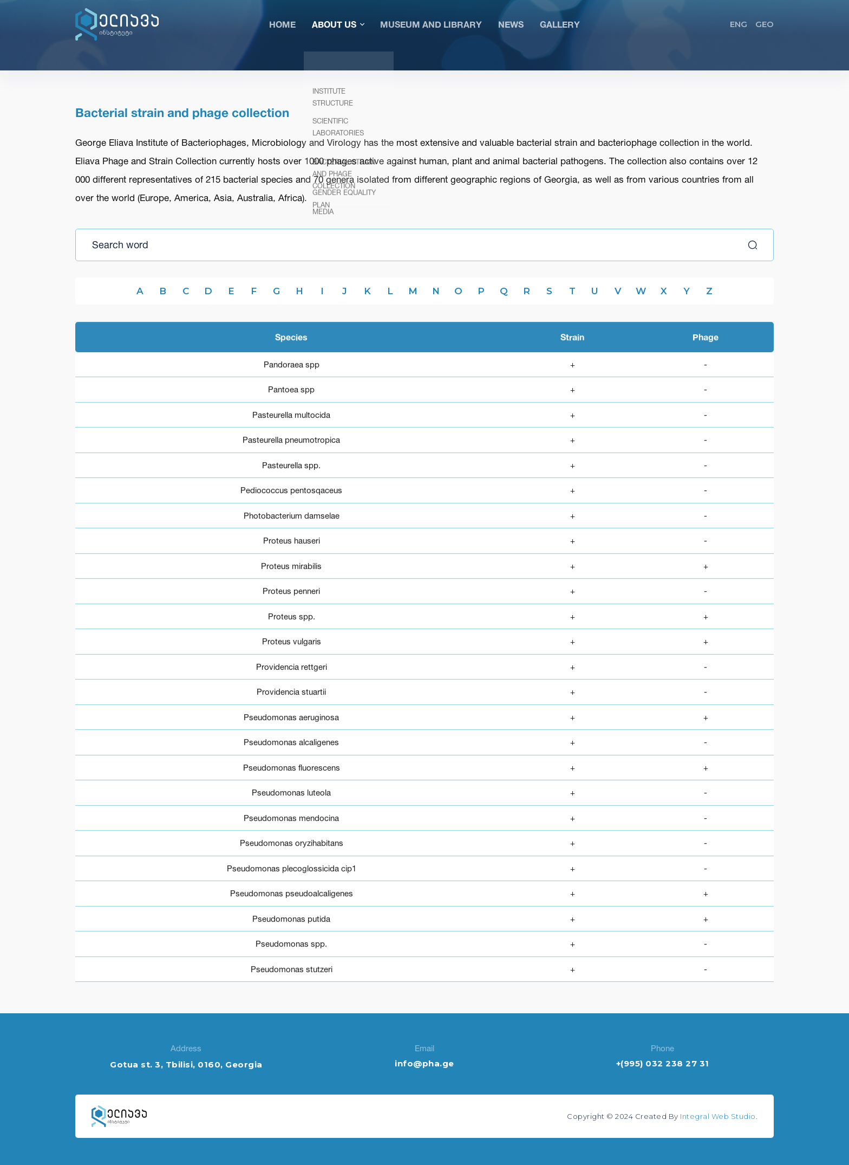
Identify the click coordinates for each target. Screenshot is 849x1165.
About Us (338, 24)
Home (282, 24)
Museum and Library (431, 24)
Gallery (560, 24)
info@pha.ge (424, 1063)
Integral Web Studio (718, 1116)
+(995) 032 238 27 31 (662, 1063)
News (511, 24)
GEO (764, 24)
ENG (738, 24)
